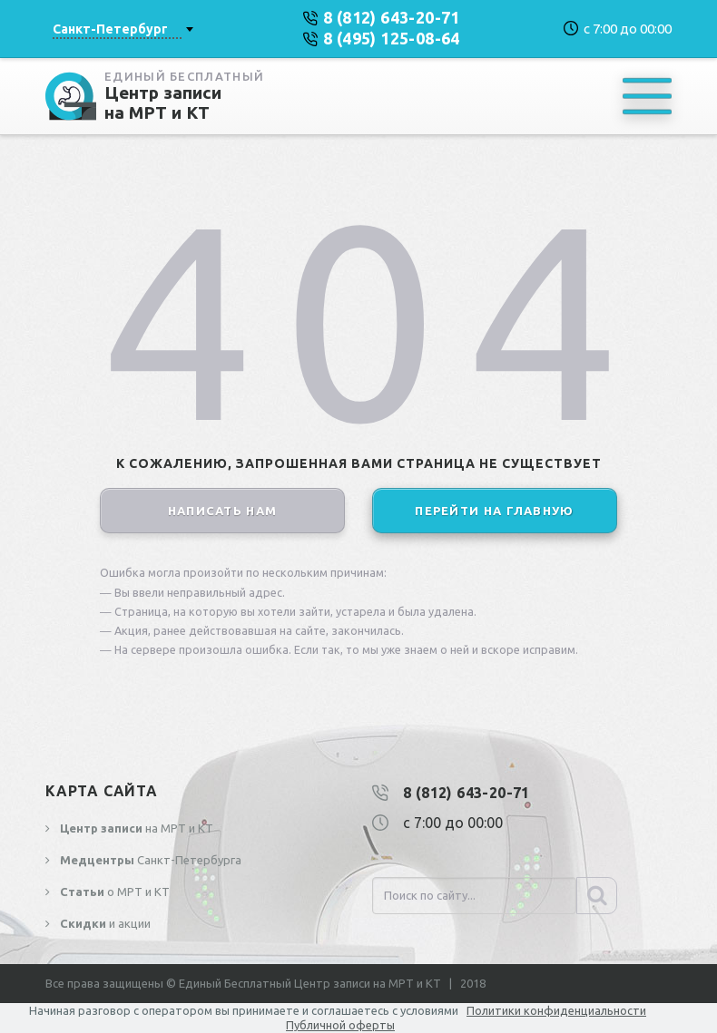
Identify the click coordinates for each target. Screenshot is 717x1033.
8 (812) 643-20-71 (466, 792)
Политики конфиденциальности (556, 1010)
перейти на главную (494, 510)
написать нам (223, 510)
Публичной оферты (340, 1024)
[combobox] (122, 29)
